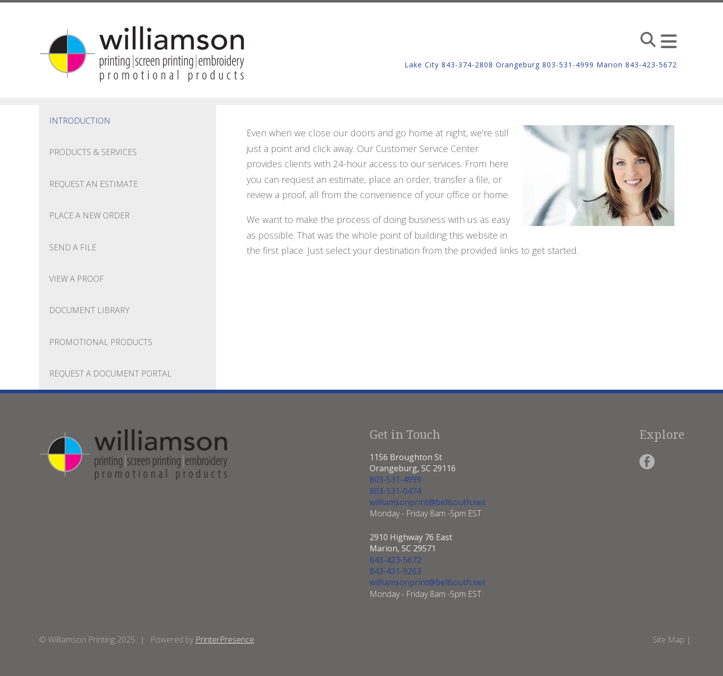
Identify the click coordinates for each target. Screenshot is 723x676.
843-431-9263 (395, 571)
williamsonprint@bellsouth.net (428, 502)
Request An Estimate (93, 184)
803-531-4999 (395, 479)
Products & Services (93, 152)
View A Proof (76, 278)
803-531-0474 (395, 491)
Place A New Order (89, 215)
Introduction (79, 120)
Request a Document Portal (110, 373)
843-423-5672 (395, 560)
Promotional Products (100, 342)
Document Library (89, 310)
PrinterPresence (224, 639)
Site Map (669, 639)
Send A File (72, 247)
